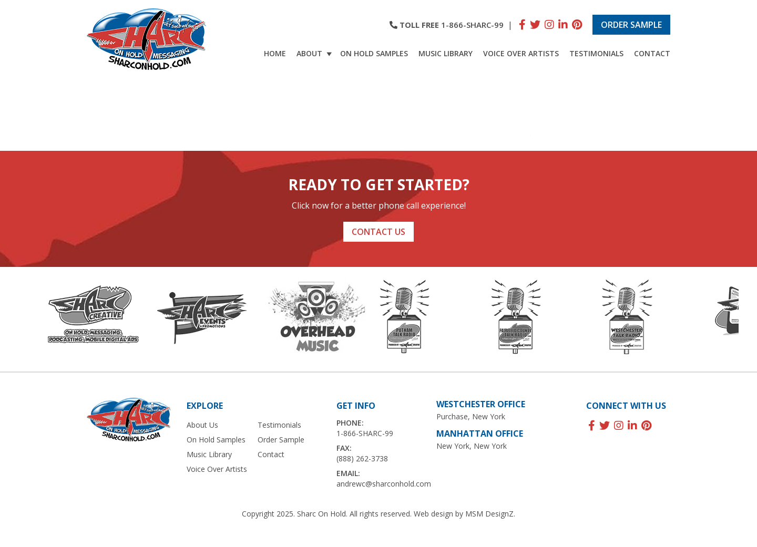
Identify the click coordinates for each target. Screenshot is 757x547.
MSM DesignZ (489, 514)
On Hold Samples (374, 53)
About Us (202, 425)
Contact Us (378, 232)
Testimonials (596, 53)
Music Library (445, 53)
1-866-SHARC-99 (472, 24)
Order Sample (631, 24)
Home (275, 53)
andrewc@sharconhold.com (383, 484)
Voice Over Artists (521, 53)
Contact (652, 53)
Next (746, 319)
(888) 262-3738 (362, 458)
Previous (10, 319)
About (315, 53)
